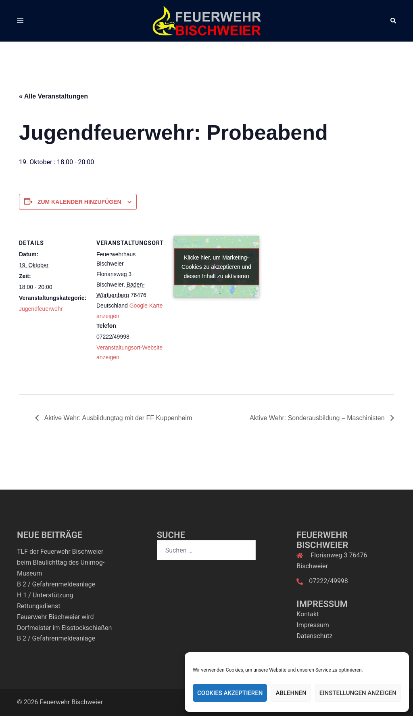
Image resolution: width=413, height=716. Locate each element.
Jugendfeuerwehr (41, 309)
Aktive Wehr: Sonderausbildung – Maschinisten (318, 418)
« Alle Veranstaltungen (53, 96)
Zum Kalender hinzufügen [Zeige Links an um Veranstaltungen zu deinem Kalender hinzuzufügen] (79, 202)
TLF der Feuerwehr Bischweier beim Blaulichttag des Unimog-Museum (60, 562)
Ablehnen (290, 693)
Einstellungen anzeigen (357, 693)
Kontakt (307, 614)
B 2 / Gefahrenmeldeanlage (56, 584)
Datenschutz (314, 636)
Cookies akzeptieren (230, 693)
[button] (393, 20)
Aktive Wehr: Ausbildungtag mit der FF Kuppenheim (117, 418)
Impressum (312, 625)
